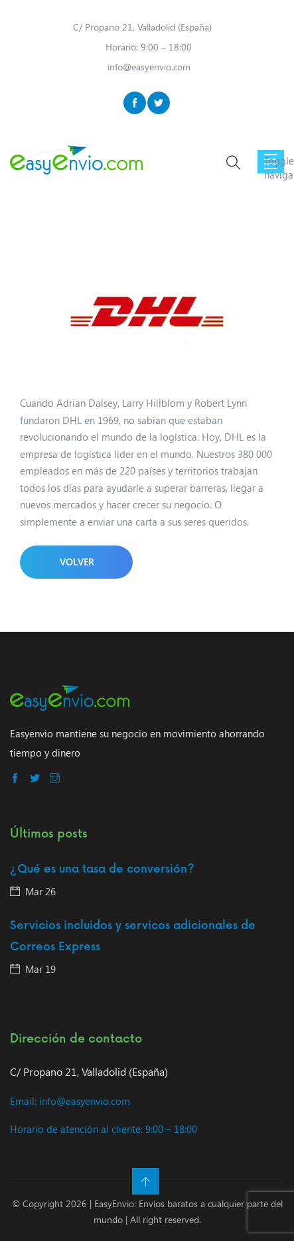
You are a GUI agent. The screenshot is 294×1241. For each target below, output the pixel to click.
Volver (77, 561)
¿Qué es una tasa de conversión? (102, 869)
